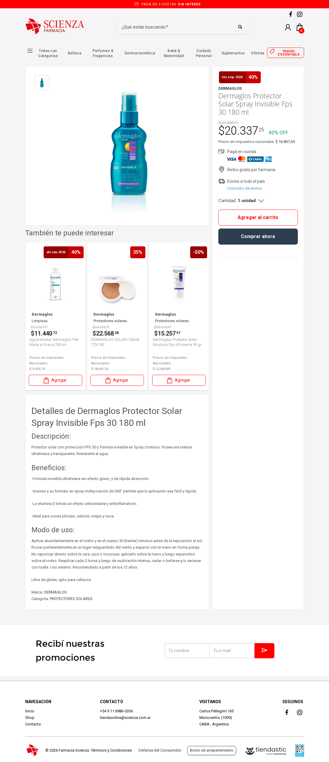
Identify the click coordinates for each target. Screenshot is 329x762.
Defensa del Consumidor (160, 750)
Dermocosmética (140, 53)
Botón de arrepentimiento (211, 750)
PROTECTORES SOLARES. (71, 598)
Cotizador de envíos (244, 188)
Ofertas (258, 53)
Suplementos (233, 53)
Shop (29, 717)
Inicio (29, 711)
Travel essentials (289, 52)
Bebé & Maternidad (174, 53)
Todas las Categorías (48, 53)
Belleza (75, 53)
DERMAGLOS (55, 592)
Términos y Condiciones (111, 750)
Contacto (33, 724)
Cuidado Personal (204, 53)
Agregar (56, 380)
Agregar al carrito (258, 217)
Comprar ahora (258, 236)
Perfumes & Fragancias (103, 53)
